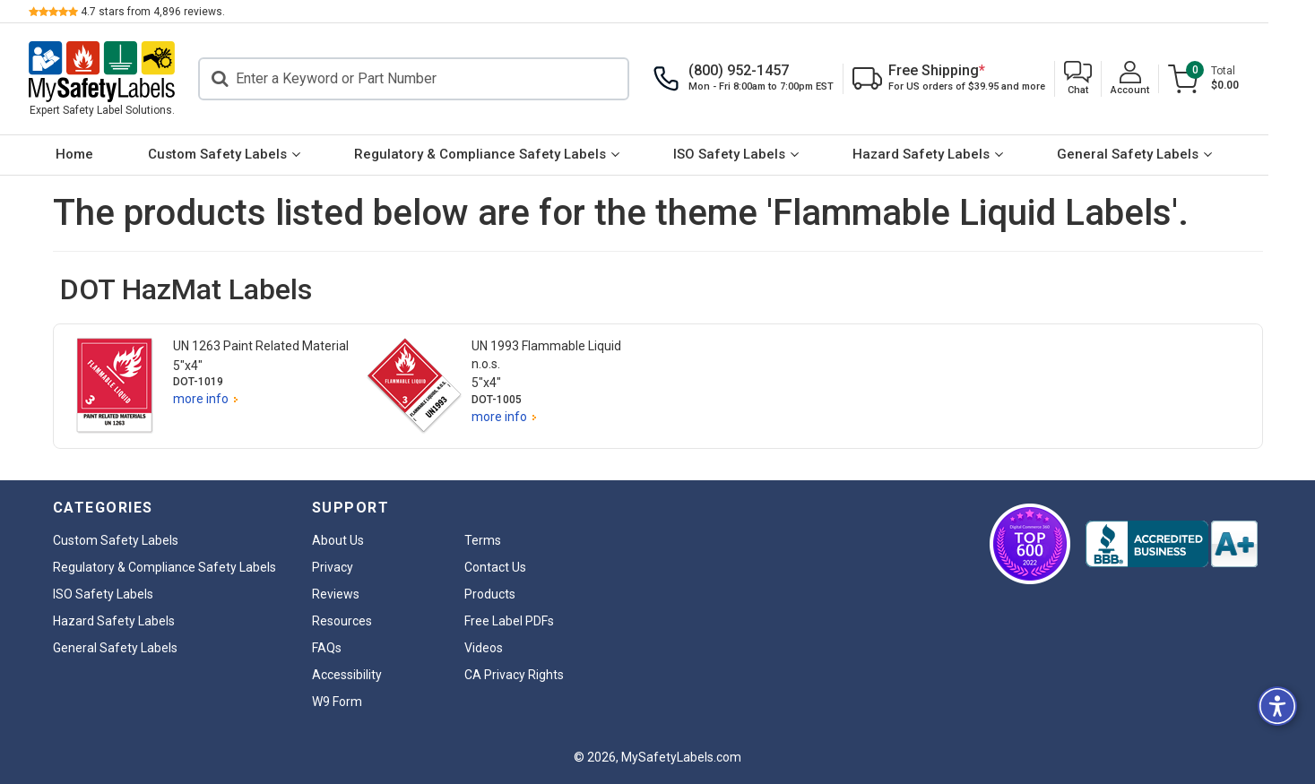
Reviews (335, 594)
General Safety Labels (1151, 154)
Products (489, 594)
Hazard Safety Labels (944, 154)
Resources (342, 621)
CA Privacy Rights (514, 675)
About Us (338, 540)
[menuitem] (98, 155)
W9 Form (337, 701)
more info (201, 399)
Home (98, 154)
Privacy (332, 567)
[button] (1102, 79)
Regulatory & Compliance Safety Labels (503, 154)
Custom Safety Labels (240, 154)
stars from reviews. (177, 11)
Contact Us (495, 567)
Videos (483, 648)
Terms (482, 540)
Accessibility (347, 675)
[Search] (437, 78)
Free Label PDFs (509, 621)
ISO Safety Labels (752, 154)
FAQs (327, 648)
